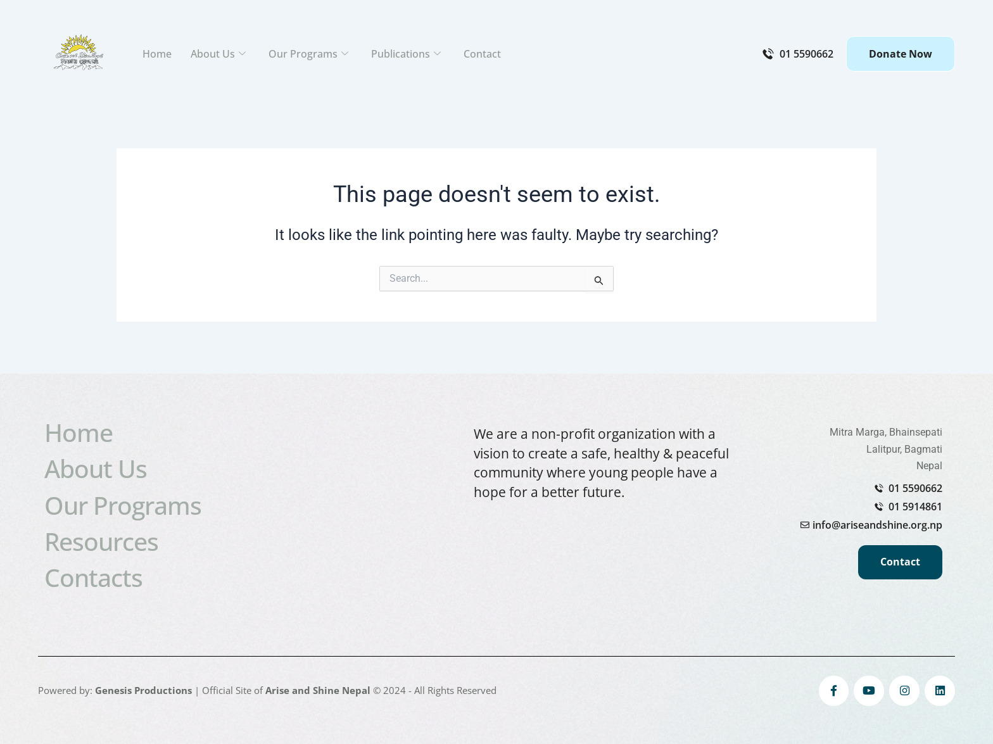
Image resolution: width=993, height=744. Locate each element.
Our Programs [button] (308, 54)
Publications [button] (406, 54)
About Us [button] (218, 54)
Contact (482, 54)
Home (157, 54)
